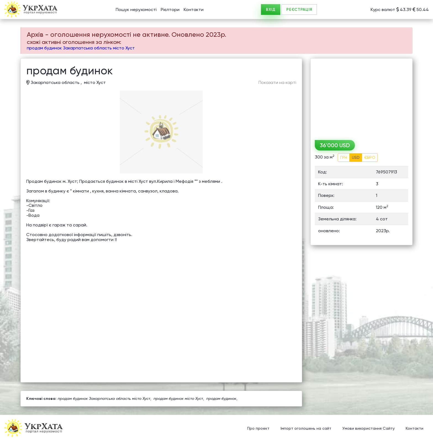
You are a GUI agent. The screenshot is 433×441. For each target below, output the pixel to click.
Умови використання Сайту (368, 428)
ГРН (343, 157)
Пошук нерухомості (136, 9)
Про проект (258, 428)
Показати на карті (277, 82)
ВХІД (270, 9)
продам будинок (221, 398)
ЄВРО (369, 157)
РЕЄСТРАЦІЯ (299, 9)
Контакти (194, 9)
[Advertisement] (361, 97)
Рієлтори (170, 9)
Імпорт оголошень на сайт (306, 428)
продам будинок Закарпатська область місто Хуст (81, 48)
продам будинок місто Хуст (178, 398)
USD (356, 157)
